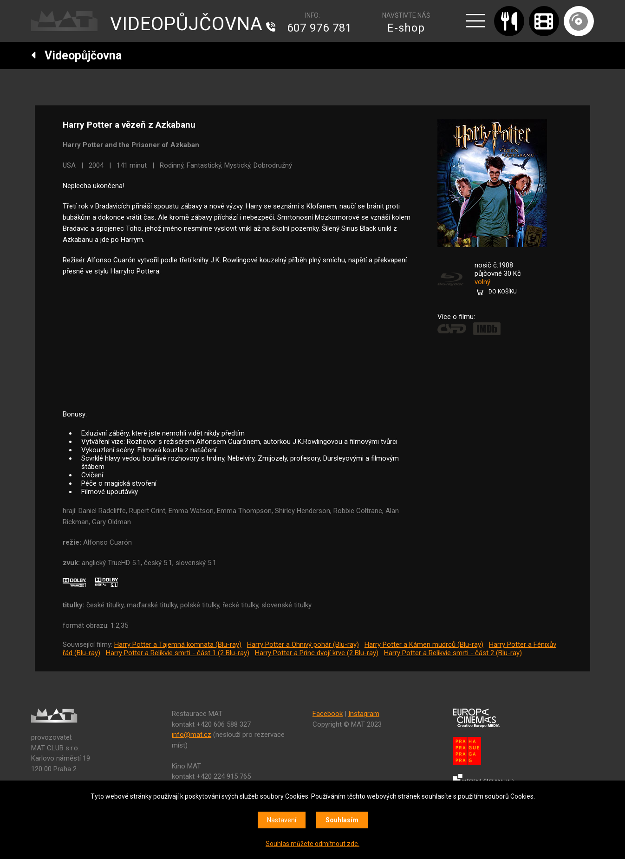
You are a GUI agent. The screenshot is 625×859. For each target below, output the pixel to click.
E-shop (406, 27)
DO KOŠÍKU (502, 291)
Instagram (363, 713)
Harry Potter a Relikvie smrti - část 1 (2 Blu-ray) (177, 653)
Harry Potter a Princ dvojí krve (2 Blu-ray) (316, 653)
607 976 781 (319, 27)
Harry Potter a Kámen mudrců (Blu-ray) (424, 644)
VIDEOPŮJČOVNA (186, 24)
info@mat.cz (191, 734)
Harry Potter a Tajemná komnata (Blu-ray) (177, 644)
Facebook (327, 713)
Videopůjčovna (76, 55)
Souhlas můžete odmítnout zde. (312, 843)
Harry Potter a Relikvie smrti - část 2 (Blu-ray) (453, 653)
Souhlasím (342, 820)
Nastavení (281, 820)
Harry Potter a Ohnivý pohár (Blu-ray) (303, 644)
